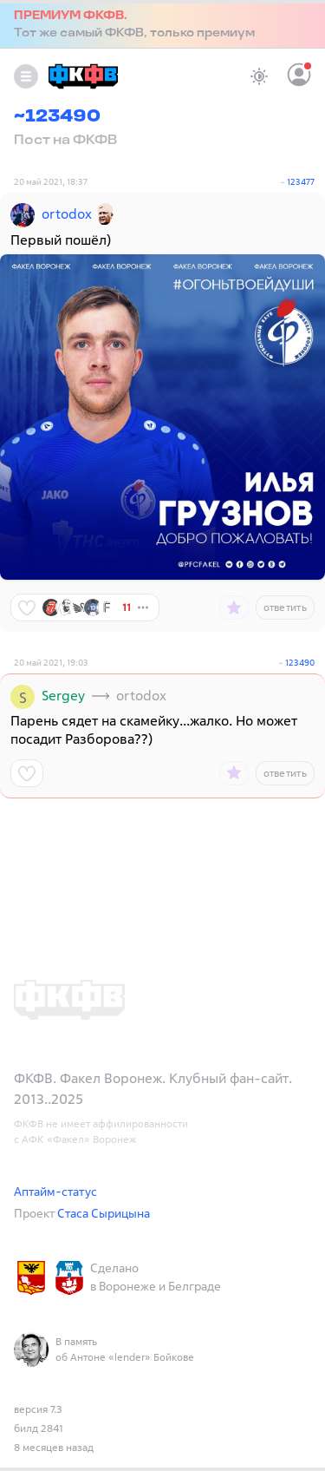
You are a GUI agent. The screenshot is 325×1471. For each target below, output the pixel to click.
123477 (301, 181)
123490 (300, 662)
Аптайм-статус (55, 1191)
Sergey (63, 695)
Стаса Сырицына (103, 1213)
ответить (285, 607)
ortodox (67, 213)
